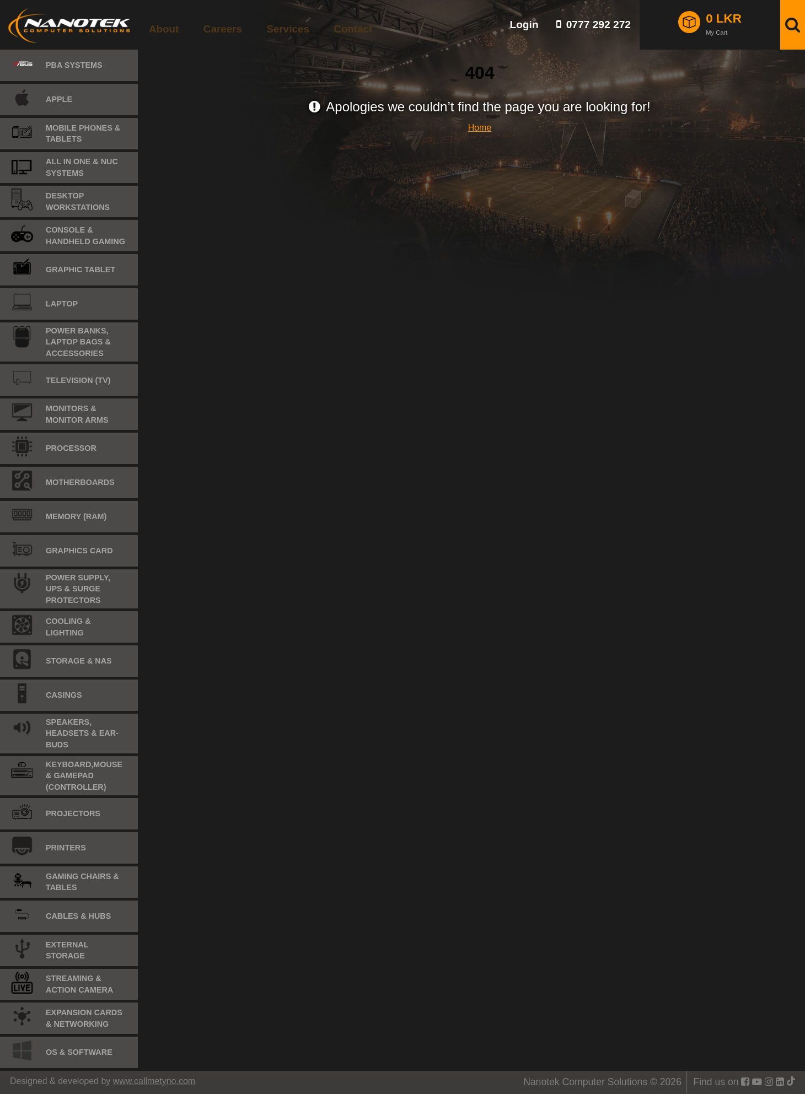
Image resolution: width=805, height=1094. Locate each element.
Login (523, 24)
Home (480, 127)
